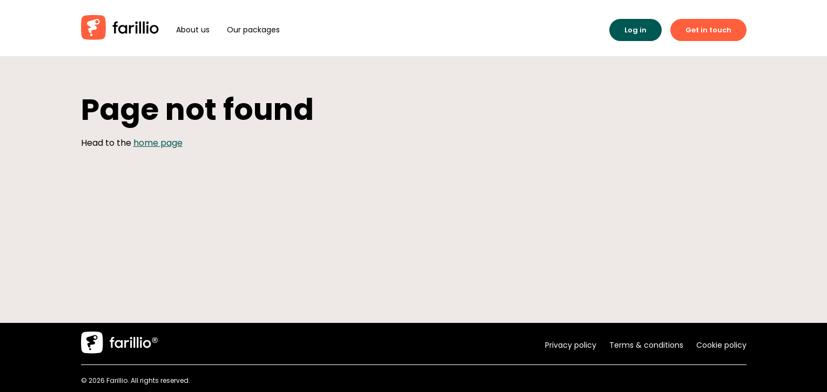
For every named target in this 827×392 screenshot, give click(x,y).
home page (158, 143)
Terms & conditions (646, 345)
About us (193, 29)
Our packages (253, 29)
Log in (635, 30)
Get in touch (708, 30)
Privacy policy (570, 345)
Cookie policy (721, 345)
